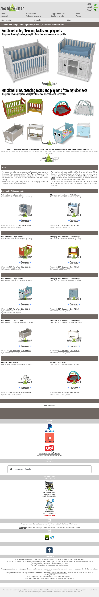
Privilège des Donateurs (58, 149)
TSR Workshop (14, 225)
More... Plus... (78, 15)
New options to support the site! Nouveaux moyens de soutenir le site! (49, 455)
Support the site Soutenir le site (58, 15)
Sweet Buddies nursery (22, 176)
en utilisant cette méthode (58, 573)
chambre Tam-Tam (58, 176)
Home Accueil (5, 15)
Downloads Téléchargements (33, 15)
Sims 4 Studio (26, 225)
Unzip (23, 524)
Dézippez (22, 528)
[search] (49, 469)
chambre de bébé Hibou (77, 176)
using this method (57, 561)
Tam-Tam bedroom (34, 174)
